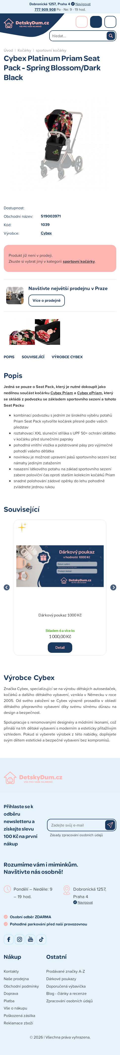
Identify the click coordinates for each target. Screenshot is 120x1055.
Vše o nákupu (15, 1008)
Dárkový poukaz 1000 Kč (60, 615)
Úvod (8, 50)
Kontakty (11, 971)
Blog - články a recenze (66, 993)
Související (33, 356)
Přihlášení (82, 22)
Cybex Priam (61, 393)
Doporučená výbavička (66, 986)
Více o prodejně (47, 300)
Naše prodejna (16, 978)
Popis (9, 356)
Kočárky (24, 50)
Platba (9, 1001)
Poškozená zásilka (19, 1015)
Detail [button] (60, 647)
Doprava (11, 993)
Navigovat (83, 4)
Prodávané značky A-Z (65, 971)
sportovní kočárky (51, 50)
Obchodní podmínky (21, 986)
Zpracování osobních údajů (69, 1001)
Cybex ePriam (89, 393)
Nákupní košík (96, 22)
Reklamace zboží (18, 1023)
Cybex (46, 233)
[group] (60, 587)
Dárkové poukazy (61, 978)
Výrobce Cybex (67, 356)
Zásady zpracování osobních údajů (76, 835)
